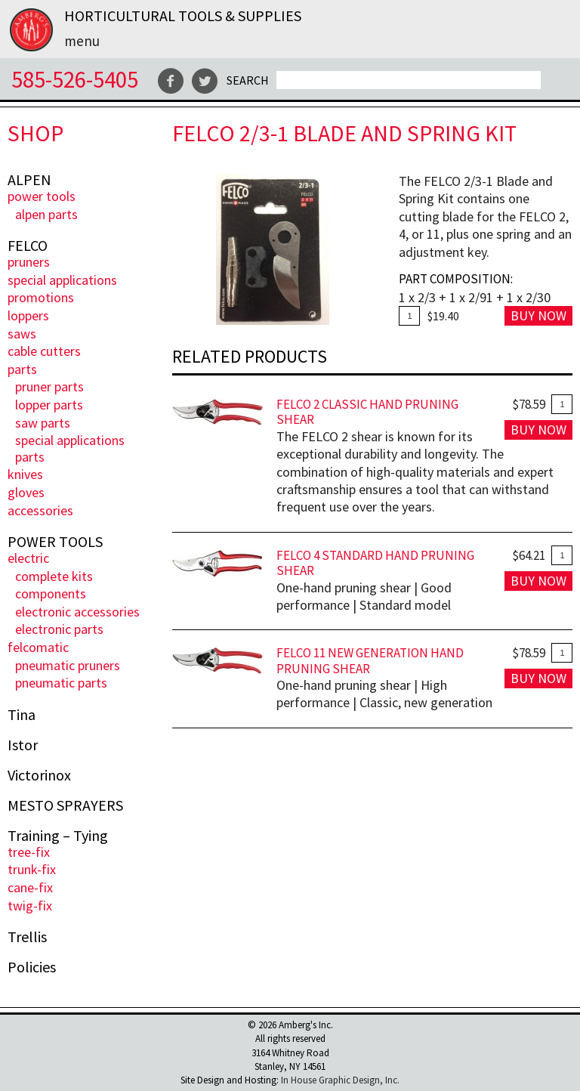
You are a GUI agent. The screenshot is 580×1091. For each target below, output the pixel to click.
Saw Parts (42, 422)
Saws (22, 333)
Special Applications (62, 280)
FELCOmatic (38, 647)
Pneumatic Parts (61, 682)
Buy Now (538, 315)
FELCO (28, 245)
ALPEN (29, 179)
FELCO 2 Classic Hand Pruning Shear (367, 412)
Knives (25, 474)
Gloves (26, 492)
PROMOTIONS (41, 297)
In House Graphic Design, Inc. (340, 1080)
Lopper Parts (49, 404)
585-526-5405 (74, 79)
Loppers (28, 315)
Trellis (27, 936)
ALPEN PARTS (46, 214)
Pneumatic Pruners (67, 665)
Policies (32, 967)
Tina (21, 714)
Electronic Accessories (77, 611)
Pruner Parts (49, 386)
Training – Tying (58, 835)
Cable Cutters (44, 351)
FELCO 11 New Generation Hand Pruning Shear (370, 660)
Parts (22, 369)
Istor (23, 745)
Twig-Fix (30, 905)
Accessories (40, 510)
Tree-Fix (29, 852)
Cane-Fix (30, 887)
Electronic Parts (59, 629)
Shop (35, 133)
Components (50, 593)
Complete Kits (54, 576)
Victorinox (39, 775)
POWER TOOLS (42, 196)
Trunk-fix (32, 869)
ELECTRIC (28, 558)
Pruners (29, 261)
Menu (82, 41)
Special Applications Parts (70, 448)
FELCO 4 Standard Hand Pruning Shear (375, 563)
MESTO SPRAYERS (65, 805)
